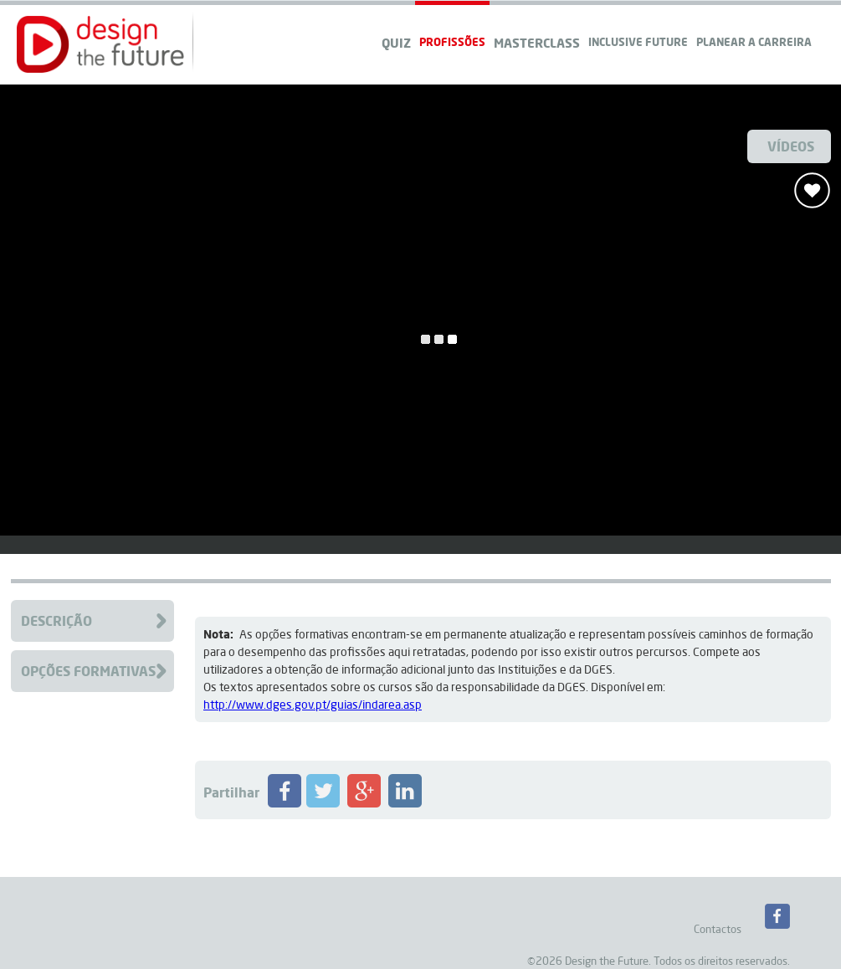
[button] (100, 44)
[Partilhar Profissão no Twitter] (323, 803)
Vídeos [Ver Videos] (790, 146)
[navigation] (754, 25)
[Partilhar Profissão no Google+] (364, 803)
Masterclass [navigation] (537, 42)
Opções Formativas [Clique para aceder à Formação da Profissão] (88, 670)
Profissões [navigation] (452, 41)
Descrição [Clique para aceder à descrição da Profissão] (56, 620)
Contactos (717, 929)
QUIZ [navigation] (396, 42)
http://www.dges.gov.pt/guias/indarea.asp (312, 704)
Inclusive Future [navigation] (638, 41)
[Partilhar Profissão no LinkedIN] (405, 803)
